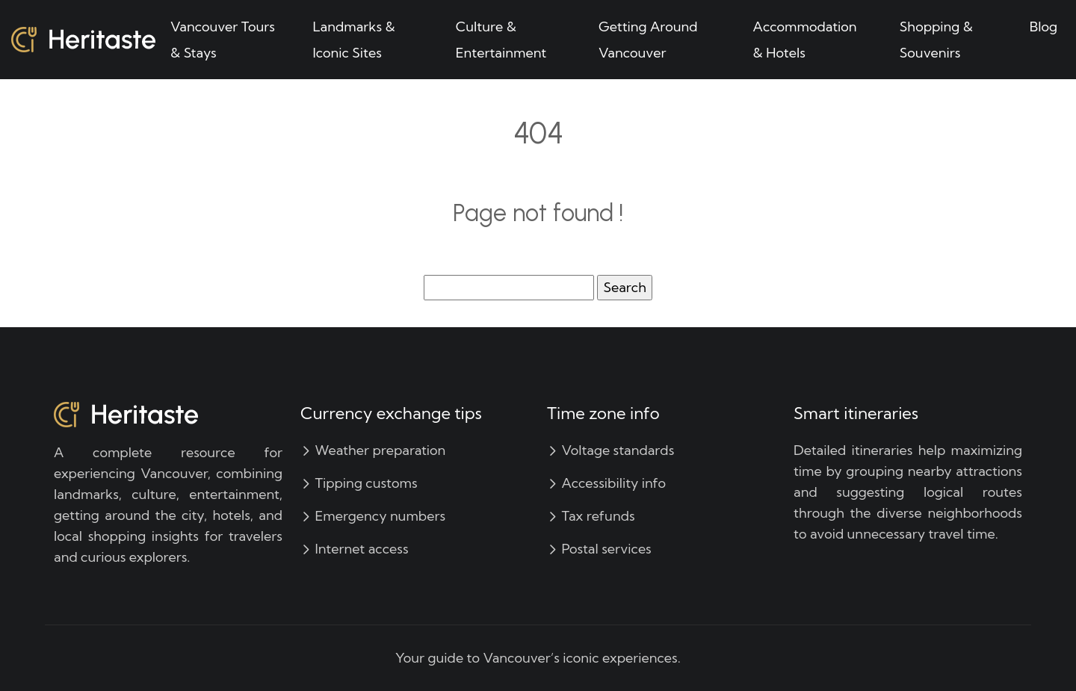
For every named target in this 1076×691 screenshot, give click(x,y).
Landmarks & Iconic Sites (353, 39)
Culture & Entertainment (501, 39)
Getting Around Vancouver (648, 39)
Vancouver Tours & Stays (222, 39)
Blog (1043, 26)
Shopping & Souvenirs (936, 39)
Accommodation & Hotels (805, 39)
